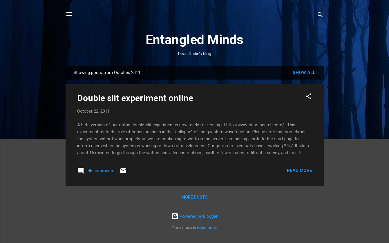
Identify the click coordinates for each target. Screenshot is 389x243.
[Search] (320, 16)
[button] (308, 97)
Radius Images (207, 228)
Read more (299, 170)
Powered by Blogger (194, 216)
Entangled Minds (194, 39)
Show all (304, 72)
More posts (194, 197)
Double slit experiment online (135, 98)
